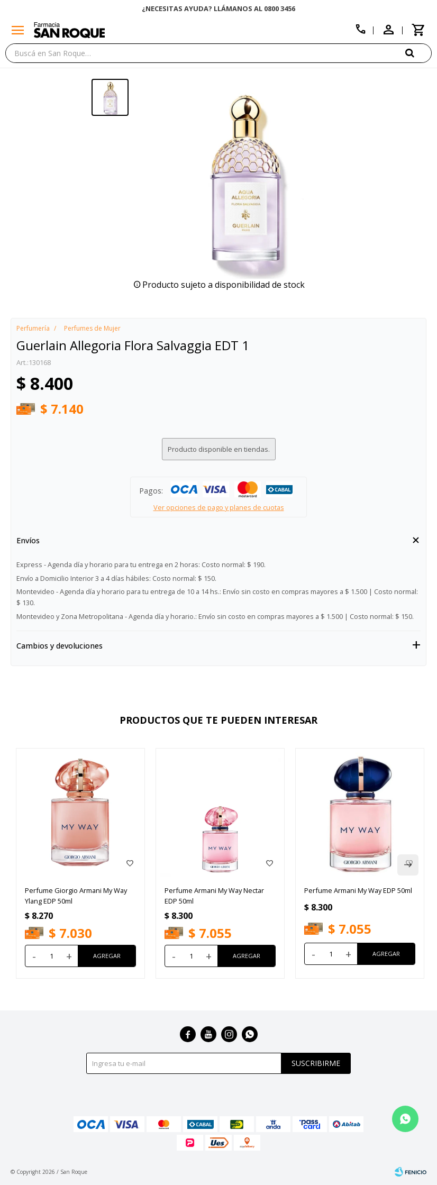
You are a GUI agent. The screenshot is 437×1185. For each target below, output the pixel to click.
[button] (418, 52)
